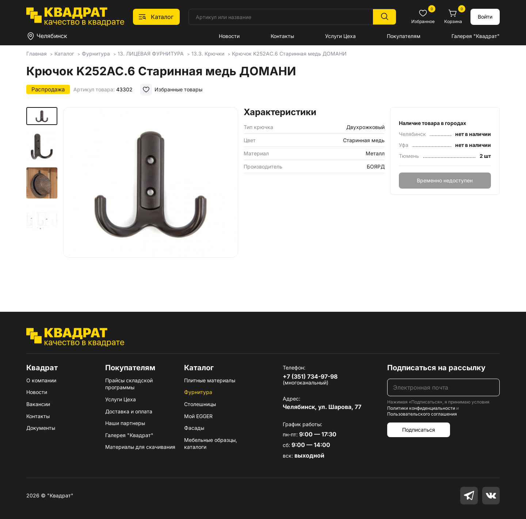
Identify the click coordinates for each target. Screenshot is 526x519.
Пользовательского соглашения (422, 414)
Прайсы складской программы (129, 384)
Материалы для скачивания (140, 447)
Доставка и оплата (128, 411)
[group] (150, 199)
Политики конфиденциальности (421, 408)
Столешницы (200, 404)
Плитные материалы (209, 380)
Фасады (194, 428)
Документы (40, 428)
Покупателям (403, 36)
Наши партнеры (125, 423)
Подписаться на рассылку (436, 367)
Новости (229, 36)
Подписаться (418, 430)
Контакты (282, 36)
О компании (41, 380)
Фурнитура (198, 392)
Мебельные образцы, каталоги (210, 443)
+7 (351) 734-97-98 (310, 376)
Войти (485, 17)
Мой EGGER (198, 416)
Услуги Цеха (340, 36)
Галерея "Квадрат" (475, 36)
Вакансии (38, 404)
